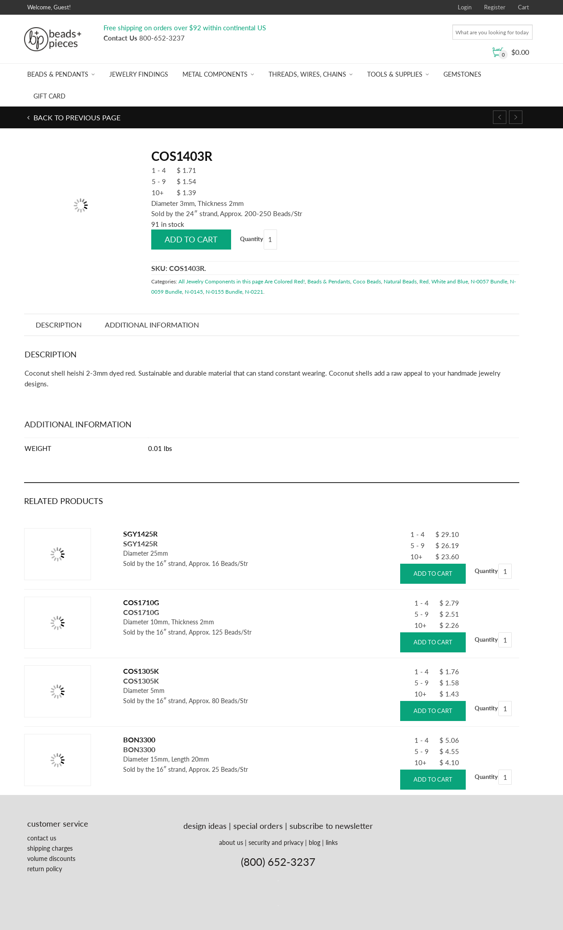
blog (314, 842)
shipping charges (50, 848)
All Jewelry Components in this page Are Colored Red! (241, 281)
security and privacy (275, 842)
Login (465, 7)
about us (231, 842)
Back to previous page (76, 117)
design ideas (205, 826)
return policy (44, 869)
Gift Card (49, 96)
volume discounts (51, 858)
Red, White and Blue (443, 281)
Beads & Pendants (57, 74)
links (332, 842)
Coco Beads (367, 281)
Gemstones (462, 74)
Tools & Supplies (394, 74)
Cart (523, 7)
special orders (258, 826)
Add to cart (191, 239)
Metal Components (215, 74)
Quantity (251, 238)
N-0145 (194, 291)
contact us (41, 838)
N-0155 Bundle (224, 291)
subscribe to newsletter (331, 826)
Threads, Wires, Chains (307, 74)
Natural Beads (400, 281)
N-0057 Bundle (489, 281)
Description (59, 324)
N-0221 (254, 291)
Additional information (152, 324)
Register (494, 7)
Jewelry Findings (138, 74)
